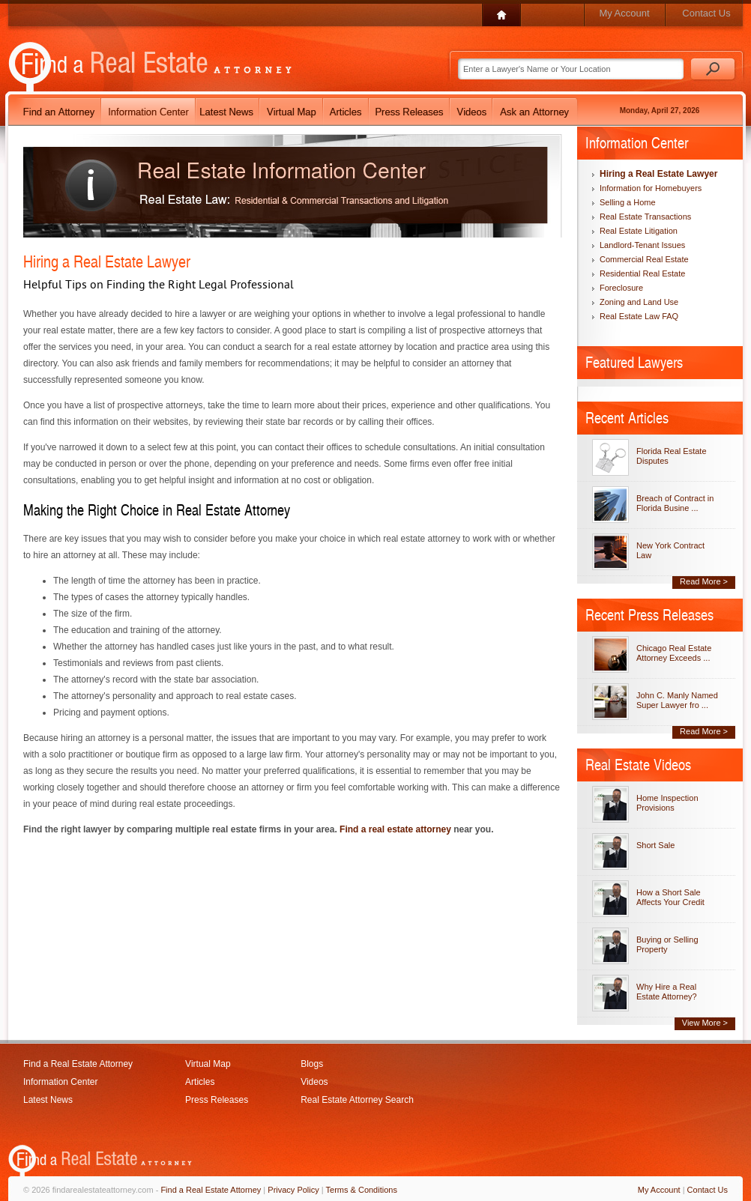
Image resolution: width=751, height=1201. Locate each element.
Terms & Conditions (361, 1189)
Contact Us (706, 13)
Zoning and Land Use (639, 301)
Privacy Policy (293, 1189)
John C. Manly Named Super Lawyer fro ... (677, 700)
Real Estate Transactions (645, 216)
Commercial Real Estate (644, 259)
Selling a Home (628, 202)
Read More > (704, 581)
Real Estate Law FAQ (639, 316)
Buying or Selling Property (667, 944)
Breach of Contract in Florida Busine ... (675, 503)
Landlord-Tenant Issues (642, 244)
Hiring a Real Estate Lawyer (658, 174)
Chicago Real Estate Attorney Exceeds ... (673, 653)
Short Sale (655, 845)
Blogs (312, 1064)
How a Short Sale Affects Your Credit (670, 897)
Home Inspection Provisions (667, 802)
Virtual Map (207, 1064)
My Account (624, 13)
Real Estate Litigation (639, 230)
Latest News (48, 1100)
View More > (705, 1022)
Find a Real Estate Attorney (78, 1064)
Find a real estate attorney (395, 829)
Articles (199, 1082)
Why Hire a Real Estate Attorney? (666, 991)
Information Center (60, 1082)
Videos (314, 1082)
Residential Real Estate (642, 273)
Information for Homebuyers (651, 188)
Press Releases (216, 1100)
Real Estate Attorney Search (357, 1100)
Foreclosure (621, 287)
